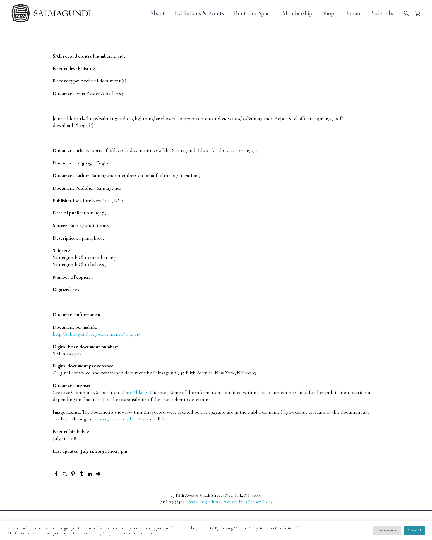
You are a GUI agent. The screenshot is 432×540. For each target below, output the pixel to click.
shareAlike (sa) (136, 392)
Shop (328, 13)
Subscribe (383, 13)
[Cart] (419, 13)
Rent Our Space (253, 13)
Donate (353, 13)
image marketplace (118, 419)
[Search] (405, 13)
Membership (297, 13)
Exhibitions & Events (199, 13)
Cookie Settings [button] (387, 530)
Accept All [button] (414, 530)
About (157, 13)
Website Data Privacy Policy (248, 501)
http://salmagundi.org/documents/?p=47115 (96, 334)
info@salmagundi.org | (204, 501)
